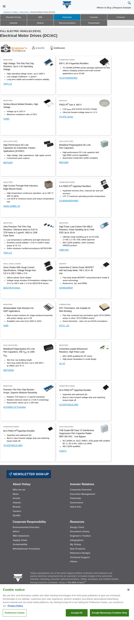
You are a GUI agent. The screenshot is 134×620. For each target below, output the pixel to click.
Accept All (76, 615)
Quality (16, 515)
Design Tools (77, 527)
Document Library (79, 531)
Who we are (19, 489)
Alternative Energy (13, 17)
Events (16, 498)
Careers (17, 511)
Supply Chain (20, 540)
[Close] (128, 592)
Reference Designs (80, 553)
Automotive (24, 12)
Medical (40, 23)
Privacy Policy (15, 607)
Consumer (120, 17)
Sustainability (20, 544)
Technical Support (80, 557)
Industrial (13, 23)
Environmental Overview (26, 527)
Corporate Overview (81, 489)
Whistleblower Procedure (26, 548)
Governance (76, 502)
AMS (40, 17)
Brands (17, 506)
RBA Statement (21, 535)
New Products (77, 548)
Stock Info (75, 506)
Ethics (16, 531)
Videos (73, 561)
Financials (75, 498)
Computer (94, 17)
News (16, 494)
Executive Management (82, 494)
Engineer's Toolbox (10, 12)
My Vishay (75, 544)
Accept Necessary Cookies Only (109, 615)
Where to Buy (104, 7)
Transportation (94, 23)
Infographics (77, 540)
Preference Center (15, 615)
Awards (17, 502)
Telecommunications (67, 23)
